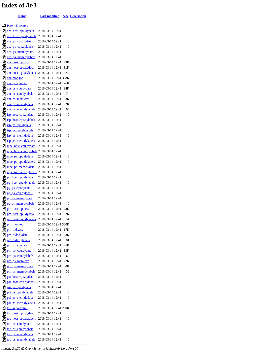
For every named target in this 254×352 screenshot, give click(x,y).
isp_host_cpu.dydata (20, 114)
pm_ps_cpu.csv (17, 245)
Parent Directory (17, 25)
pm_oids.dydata (17, 235)
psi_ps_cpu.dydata (19, 287)
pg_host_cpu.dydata (20, 177)
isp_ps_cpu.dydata (19, 125)
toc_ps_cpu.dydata (19, 323)
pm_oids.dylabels (18, 240)
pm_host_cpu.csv (18, 208)
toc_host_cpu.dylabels (21, 318)
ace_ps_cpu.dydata (19, 41)
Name (22, 16)
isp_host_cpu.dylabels (21, 119)
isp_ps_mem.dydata (20, 135)
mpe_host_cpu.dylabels (22, 151)
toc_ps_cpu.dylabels (20, 329)
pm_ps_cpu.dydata (19, 250)
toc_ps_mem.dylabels (21, 339)
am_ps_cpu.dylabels (20, 93)
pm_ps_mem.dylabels (21, 271)
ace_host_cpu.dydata (20, 31)
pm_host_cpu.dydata (20, 214)
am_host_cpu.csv (18, 62)
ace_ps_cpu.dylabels (20, 46)
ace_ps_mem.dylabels (21, 57)
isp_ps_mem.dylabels (21, 140)
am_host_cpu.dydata (20, 67)
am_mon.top (15, 78)
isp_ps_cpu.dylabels (20, 130)
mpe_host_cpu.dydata (21, 146)
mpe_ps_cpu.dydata (20, 156)
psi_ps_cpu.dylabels (20, 292)
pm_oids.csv (15, 229)
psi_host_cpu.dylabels (21, 282)
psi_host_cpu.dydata (20, 276)
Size (66, 16)
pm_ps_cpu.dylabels (20, 255)
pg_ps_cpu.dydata (18, 187)
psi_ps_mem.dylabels (21, 303)
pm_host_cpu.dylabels (21, 219)
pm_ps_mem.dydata (20, 266)
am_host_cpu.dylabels (21, 72)
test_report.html (17, 308)
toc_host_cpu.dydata (20, 313)
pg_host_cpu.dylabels (21, 182)
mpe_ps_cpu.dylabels (21, 161)
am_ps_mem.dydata (20, 104)
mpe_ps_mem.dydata (20, 167)
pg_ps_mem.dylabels (20, 203)
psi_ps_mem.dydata (20, 297)
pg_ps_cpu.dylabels (20, 193)
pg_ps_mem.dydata (19, 198)
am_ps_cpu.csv (17, 83)
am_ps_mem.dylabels (21, 109)
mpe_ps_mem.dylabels (22, 172)
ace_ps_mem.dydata (20, 52)
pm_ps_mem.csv (18, 261)
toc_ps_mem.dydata (20, 334)
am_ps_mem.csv (18, 99)
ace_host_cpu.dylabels (21, 36)
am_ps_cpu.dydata (19, 88)
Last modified (49, 16)
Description (78, 16)
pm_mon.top (15, 224)
